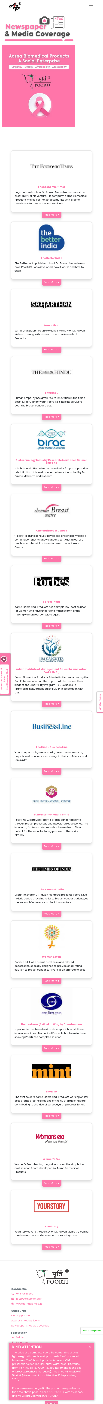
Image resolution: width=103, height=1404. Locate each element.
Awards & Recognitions (25, 1320)
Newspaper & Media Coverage (30, 1325)
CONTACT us (56, 1392)
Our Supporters (20, 1315)
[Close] (89, 1347)
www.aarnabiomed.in (26, 1304)
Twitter (18, 1337)
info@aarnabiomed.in (26, 1299)
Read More (50, 215)
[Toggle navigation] (91, 7)
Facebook (19, 1342)
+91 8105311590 (22, 1293)
